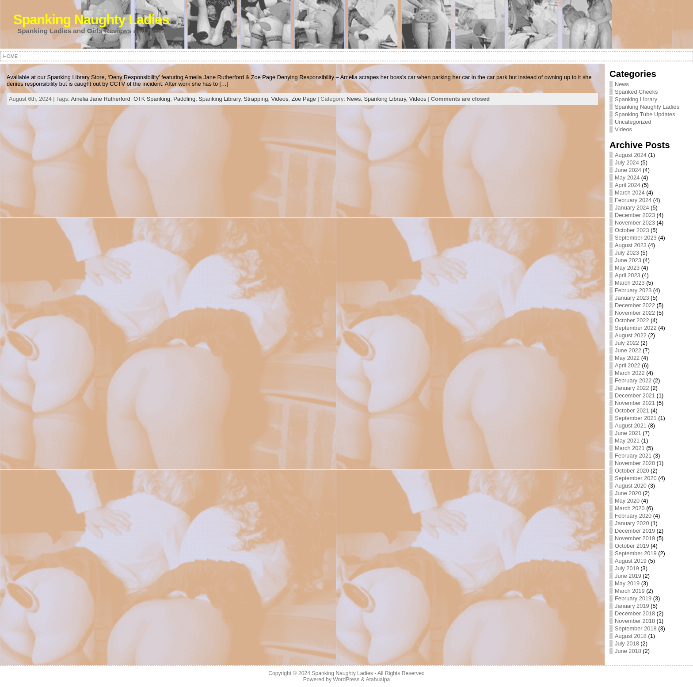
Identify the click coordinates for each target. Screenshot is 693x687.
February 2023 (633, 290)
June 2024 (628, 170)
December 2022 (635, 305)
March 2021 (630, 448)
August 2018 (631, 636)
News (622, 84)
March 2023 (630, 282)
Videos (279, 98)
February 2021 (633, 455)
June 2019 (628, 575)
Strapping (256, 98)
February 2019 (633, 598)
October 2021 (632, 410)
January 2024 (632, 207)
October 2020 (632, 470)
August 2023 (631, 245)
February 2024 (633, 200)
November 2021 (635, 403)
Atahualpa (378, 679)
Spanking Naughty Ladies (91, 19)
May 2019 (627, 583)
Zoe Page (303, 98)
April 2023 (627, 275)
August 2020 (631, 485)
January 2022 (632, 388)
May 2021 (627, 440)
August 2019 (631, 560)
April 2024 (627, 185)
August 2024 (631, 155)
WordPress (346, 679)
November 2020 (635, 463)
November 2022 (635, 312)
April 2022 (627, 365)
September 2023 (636, 237)
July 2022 (627, 343)
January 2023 (632, 297)
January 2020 (632, 523)
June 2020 (628, 493)
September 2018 (636, 628)
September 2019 (636, 553)
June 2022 (628, 350)
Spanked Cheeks (636, 91)
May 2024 (627, 177)
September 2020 (636, 478)
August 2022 (631, 335)
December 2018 (635, 613)
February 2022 (633, 380)
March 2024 (630, 192)
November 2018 (635, 621)
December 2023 (635, 215)
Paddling (184, 98)
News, (355, 98)
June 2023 (628, 260)
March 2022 (630, 373)
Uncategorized (633, 121)
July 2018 (627, 643)
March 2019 (630, 591)
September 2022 (636, 327)
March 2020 (630, 508)
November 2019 (635, 538)
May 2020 (627, 500)
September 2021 (636, 418)
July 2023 (627, 252)
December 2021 (635, 395)
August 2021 (631, 425)
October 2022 (632, 320)
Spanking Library (219, 98)
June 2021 (628, 433)
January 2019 (632, 606)
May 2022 (627, 358)
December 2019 (635, 530)
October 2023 (632, 230)
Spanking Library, (386, 98)
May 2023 (627, 267)
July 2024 (627, 162)
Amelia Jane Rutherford (100, 98)
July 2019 (627, 568)
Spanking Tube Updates (645, 114)
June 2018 (628, 651)
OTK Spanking (151, 98)
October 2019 (632, 545)
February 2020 (633, 515)
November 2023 (635, 222)
